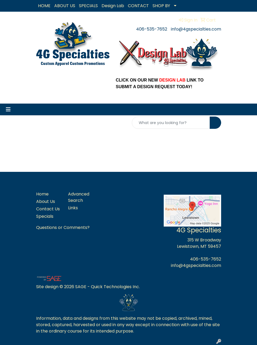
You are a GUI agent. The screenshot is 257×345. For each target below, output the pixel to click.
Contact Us (48, 209)
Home (42, 194)
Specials (44, 216)
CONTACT (138, 6)
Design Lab (113, 6)
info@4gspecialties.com (196, 29)
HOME (44, 6)
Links (73, 208)
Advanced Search (78, 197)
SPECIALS (88, 6)
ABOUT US (64, 6)
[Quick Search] (171, 123)
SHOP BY (161, 6)
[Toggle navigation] (8, 109)
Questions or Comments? (63, 227)
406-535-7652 (151, 29)
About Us (45, 201)
